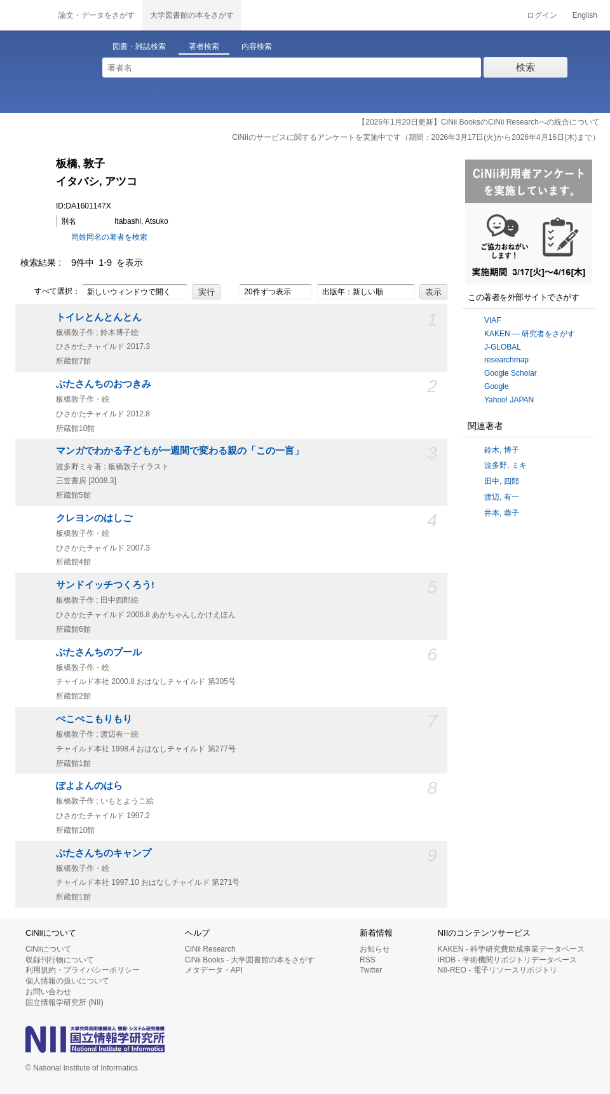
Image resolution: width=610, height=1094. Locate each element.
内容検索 (256, 46)
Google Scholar (510, 373)
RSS (368, 959)
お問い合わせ (48, 991)
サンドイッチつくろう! (105, 585)
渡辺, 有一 (501, 497)
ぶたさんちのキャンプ (103, 853)
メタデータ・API (214, 970)
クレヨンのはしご (94, 518)
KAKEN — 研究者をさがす (529, 333)
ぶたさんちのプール (99, 652)
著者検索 (204, 46)
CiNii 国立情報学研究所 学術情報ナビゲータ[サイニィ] (25, 15)
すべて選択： (50, 291)
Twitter (371, 970)
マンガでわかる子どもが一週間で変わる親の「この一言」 (180, 451)
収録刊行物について (59, 959)
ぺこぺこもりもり (94, 719)
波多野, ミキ (505, 465)
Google (496, 386)
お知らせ (375, 949)
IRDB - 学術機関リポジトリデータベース (507, 959)
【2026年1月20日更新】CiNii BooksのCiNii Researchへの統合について (479, 122)
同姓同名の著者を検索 (109, 237)
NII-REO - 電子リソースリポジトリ (497, 970)
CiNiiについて (48, 949)
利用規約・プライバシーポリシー (82, 970)
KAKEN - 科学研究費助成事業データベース (511, 949)
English (585, 15)
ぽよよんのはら (89, 786)
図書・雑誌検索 (139, 46)
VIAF (492, 320)
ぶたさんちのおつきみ (103, 384)
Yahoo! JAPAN (509, 399)
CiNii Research (210, 949)
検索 (525, 67)
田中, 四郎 (501, 481)
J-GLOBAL (502, 347)
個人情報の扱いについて (67, 980)
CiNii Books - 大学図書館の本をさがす (250, 959)
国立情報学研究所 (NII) (64, 1002)
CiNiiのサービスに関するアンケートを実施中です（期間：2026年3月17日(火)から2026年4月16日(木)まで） (416, 137)
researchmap (506, 359)
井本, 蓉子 (501, 513)
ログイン (542, 15)
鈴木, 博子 (501, 450)
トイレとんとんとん (99, 317)
